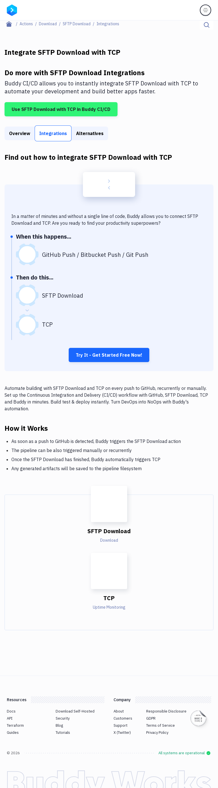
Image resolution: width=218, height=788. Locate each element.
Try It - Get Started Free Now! (109, 355)
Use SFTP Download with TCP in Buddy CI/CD (61, 109)
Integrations (53, 133)
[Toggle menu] (205, 10)
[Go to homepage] (12, 9)
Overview (19, 133)
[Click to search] (206, 25)
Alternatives (90, 133)
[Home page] (12, 23)
